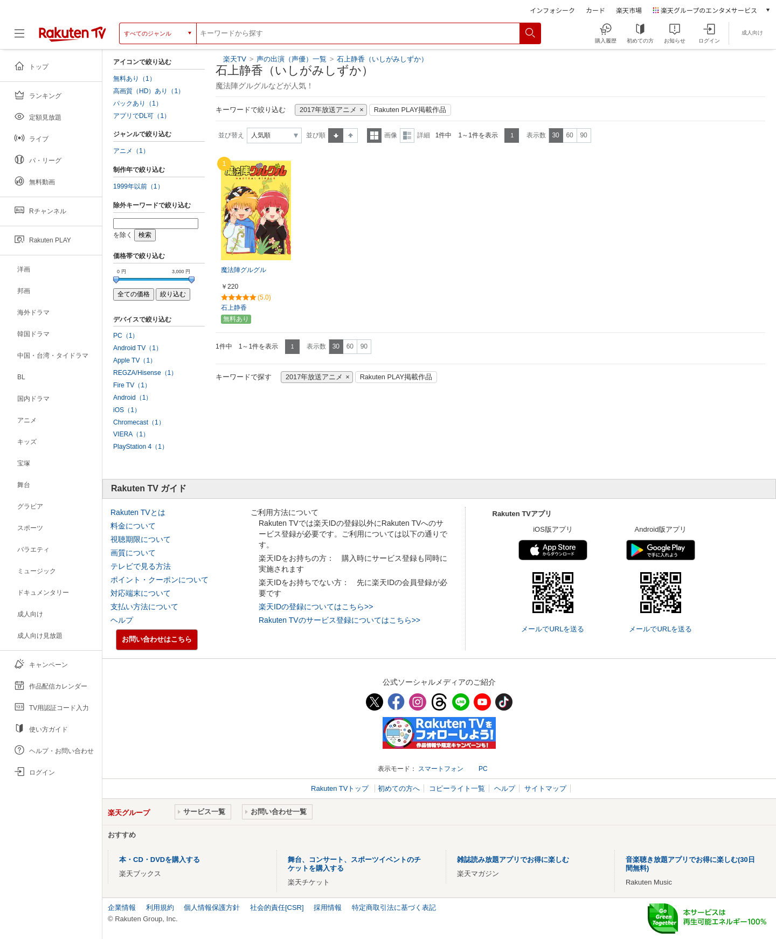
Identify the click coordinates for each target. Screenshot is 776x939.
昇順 (335, 135)
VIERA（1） (131, 434)
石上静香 (234, 307)
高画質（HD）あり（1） (148, 91)
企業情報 (122, 907)
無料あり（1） (134, 78)
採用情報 (328, 907)
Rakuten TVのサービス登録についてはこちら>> (339, 620)
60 (569, 135)
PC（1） (126, 335)
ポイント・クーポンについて (159, 579)
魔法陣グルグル (243, 270)
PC (483, 769)
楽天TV (234, 59)
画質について (133, 552)
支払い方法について (144, 606)
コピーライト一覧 (457, 788)
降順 (350, 135)
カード (595, 10)
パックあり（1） (137, 103)
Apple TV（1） (134, 360)
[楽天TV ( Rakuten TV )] (72, 33)
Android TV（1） (137, 348)
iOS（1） (127, 410)
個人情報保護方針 (212, 907)
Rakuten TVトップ (341, 788)
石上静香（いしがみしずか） (382, 59)
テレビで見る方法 (140, 566)
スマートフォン (440, 769)
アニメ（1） (131, 151)
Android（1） (132, 397)
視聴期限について (140, 539)
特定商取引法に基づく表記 (394, 907)
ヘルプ (121, 620)
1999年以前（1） (138, 186)
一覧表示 (374, 135)
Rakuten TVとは (137, 512)
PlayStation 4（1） (140, 446)
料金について (133, 525)
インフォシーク (552, 10)
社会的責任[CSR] (277, 907)
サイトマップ (545, 788)
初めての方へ (399, 788)
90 (583, 135)
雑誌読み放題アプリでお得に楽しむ (513, 859)
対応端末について (140, 593)
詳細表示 (407, 135)
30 (555, 135)
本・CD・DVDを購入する (159, 859)
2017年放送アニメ (328, 110)
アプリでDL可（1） (141, 116)
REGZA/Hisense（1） (145, 373)
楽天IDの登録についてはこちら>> (316, 606)
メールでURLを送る (552, 629)
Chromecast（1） (139, 422)
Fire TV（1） (132, 385)
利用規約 (160, 907)
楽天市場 (629, 10)
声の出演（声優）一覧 (292, 59)
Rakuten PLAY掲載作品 (410, 110)
